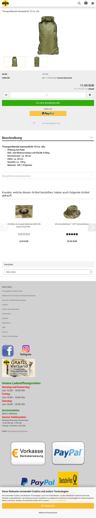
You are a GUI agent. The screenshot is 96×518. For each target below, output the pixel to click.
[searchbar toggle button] (79, 3)
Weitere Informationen (48, 513)
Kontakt (5, 318)
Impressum (6, 323)
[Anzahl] (48, 95)
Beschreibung (12, 138)
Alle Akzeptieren (48, 506)
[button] (6, 95)
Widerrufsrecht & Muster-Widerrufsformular (18, 296)
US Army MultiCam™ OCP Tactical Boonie (72, 224)
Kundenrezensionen (16, 176)
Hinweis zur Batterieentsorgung (14, 300)
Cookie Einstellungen (10, 336)
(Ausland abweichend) (64, 78)
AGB (3, 327)
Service (5, 332)
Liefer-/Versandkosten (10, 309)
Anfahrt (5, 305)
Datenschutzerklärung (57, 500)
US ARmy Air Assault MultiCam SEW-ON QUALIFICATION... (23, 225)
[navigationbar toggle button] (92, 3)
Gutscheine (6, 314)
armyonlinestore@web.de (17, 431)
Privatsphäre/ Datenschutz (12, 291)
